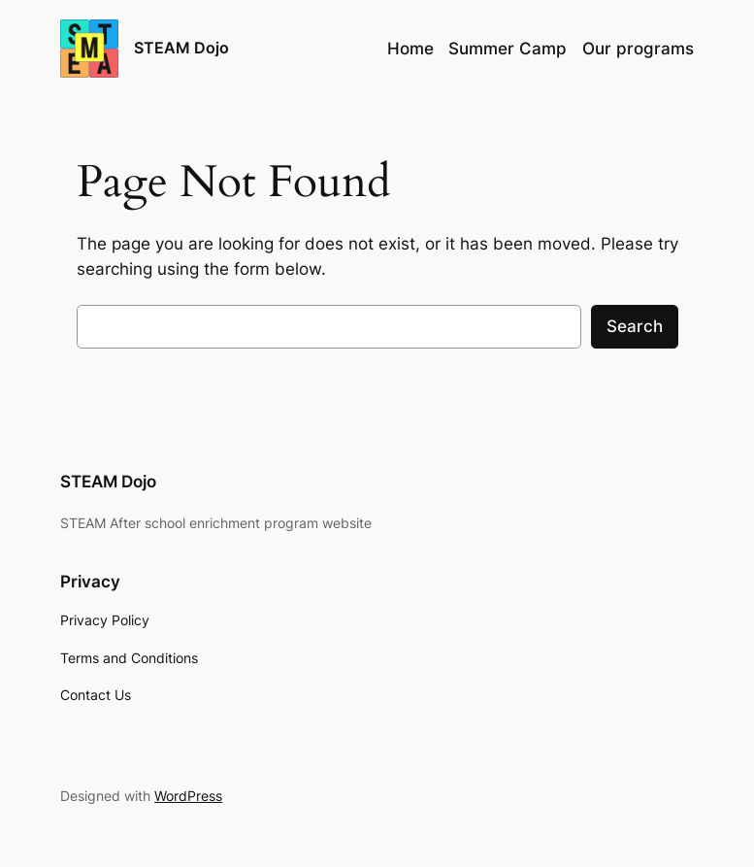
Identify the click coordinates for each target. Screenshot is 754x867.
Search (634, 326)
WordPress (188, 795)
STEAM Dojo (181, 47)
